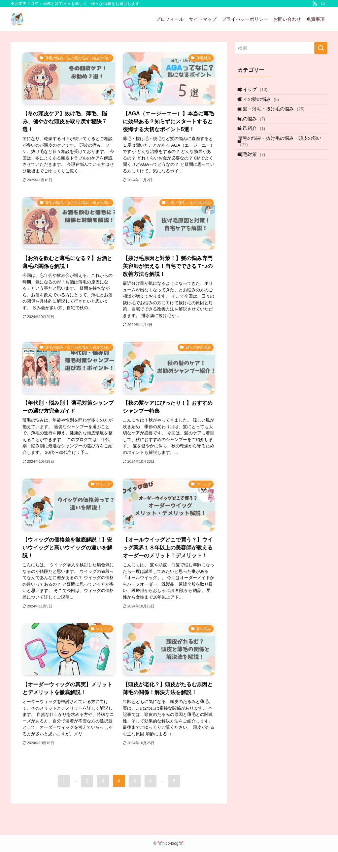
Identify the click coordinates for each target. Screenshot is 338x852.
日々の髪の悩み (263, 105)
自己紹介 (256, 146)
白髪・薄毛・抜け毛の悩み (276, 118)
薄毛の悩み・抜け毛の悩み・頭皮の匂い (282, 163)
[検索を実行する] (320, 48)
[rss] (314, 3)
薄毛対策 (256, 180)
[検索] (323, 3)
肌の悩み (256, 132)
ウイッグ (257, 91)
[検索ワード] (281, 48)
